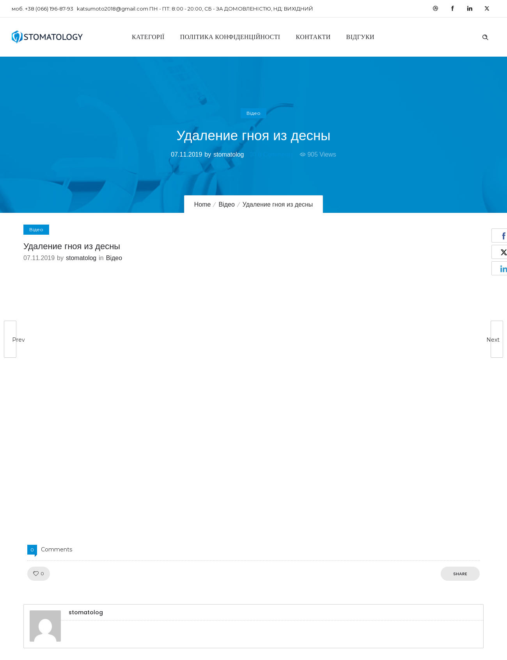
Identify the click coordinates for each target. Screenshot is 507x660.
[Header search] (485, 36)
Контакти (313, 36)
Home (202, 204)
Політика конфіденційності (230, 36)
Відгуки (360, 36)
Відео (226, 204)
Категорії (148, 36)
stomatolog (228, 154)
